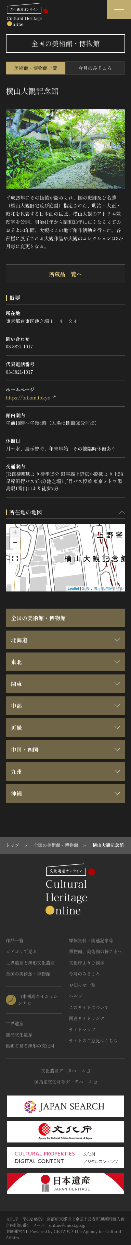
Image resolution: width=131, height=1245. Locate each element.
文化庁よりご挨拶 (87, 962)
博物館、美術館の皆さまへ (95, 951)
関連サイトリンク (87, 1018)
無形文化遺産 (19, 1034)
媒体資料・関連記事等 (91, 940)
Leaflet (73, 588)
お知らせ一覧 (82, 985)
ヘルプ (75, 996)
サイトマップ (82, 1029)
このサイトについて (89, 1007)
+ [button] (15, 533)
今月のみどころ (95, 67)
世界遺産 (15, 1023)
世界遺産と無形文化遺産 (30, 962)
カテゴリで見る (21, 951)
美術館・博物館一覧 (35, 67)
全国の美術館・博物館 (38, 618)
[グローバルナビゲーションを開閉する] (119, 9)
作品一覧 (15, 940)
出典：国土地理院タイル (102, 588)
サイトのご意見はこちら (93, 1040)
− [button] (15, 543)
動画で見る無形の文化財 (30, 1045)
